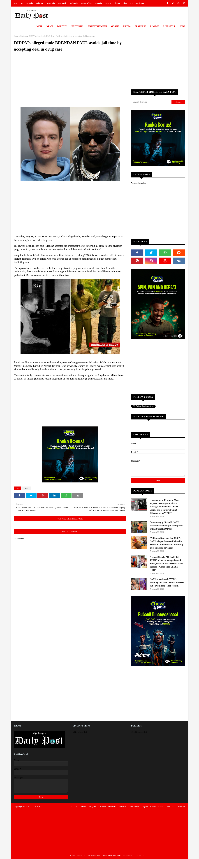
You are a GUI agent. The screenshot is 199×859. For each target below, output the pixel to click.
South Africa (86, 3)
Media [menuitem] (127, 26)
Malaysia (73, 3)
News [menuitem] (49, 26)
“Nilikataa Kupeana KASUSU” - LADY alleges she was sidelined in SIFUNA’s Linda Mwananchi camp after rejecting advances (166, 543)
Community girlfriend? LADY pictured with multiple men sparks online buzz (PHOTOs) (166, 525)
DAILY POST (36, 806)
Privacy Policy (93, 855)
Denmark (62, 3)
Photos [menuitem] (154, 26)
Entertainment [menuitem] (97, 26)
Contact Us (139, 855)
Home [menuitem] (39, 26)
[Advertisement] (70, 83)
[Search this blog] (151, 102)
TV (131, 3)
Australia (50, 3)
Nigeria (98, 3)
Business (140, 3)
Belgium (40, 3)
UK (21, 3)
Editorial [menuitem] (77, 26)
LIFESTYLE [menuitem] (169, 26)
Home (16, 36)
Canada (29, 3)
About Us (81, 855)
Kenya (108, 3)
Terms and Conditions (111, 855)
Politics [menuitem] (62, 26)
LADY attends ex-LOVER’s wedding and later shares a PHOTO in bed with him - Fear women (167, 582)
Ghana (117, 3)
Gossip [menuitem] (115, 26)
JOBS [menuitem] (182, 26)
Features (23, 36)
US (15, 3)
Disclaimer (127, 855)
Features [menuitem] (140, 26)
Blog (125, 3)
